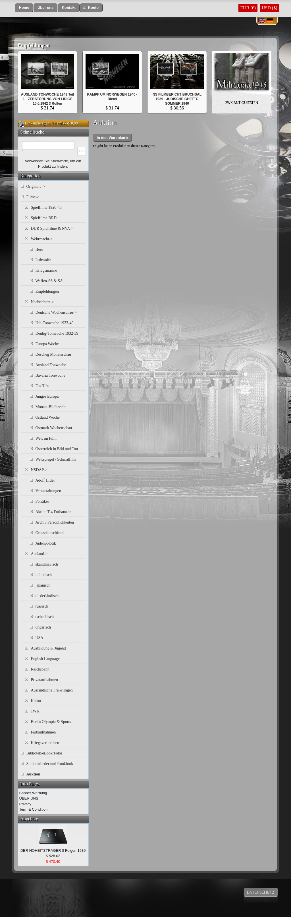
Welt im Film (46, 438)
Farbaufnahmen (43, 732)
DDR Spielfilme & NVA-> (52, 228)
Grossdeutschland (50, 533)
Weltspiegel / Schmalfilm (56, 459)
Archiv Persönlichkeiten (55, 522)
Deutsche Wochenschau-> (56, 312)
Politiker (42, 501)
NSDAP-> (39, 470)
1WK (35, 711)
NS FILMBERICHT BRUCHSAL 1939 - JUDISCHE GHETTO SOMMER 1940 (177, 99)
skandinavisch (47, 564)
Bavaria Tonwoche (50, 375)
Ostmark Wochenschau (54, 428)
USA (39, 638)
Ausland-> (39, 554)
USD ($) (269, 7)
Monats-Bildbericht (51, 407)
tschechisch (45, 617)
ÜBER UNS (28, 798)
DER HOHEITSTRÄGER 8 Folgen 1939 (53, 850)
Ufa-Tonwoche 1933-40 (55, 323)
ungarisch (43, 627)
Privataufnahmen (44, 680)
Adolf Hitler (45, 480)
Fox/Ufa (42, 386)
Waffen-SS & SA (49, 281)
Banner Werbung (33, 793)
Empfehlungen (34, 45)
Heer (39, 249)
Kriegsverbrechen (45, 743)
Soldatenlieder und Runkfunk (49, 764)
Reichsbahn (40, 669)
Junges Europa (47, 396)
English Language (45, 659)
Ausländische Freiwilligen (52, 690)
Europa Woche (47, 344)
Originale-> (35, 186)
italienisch (44, 575)
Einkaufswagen (37, 123)
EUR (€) (248, 7)
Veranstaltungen (48, 491)
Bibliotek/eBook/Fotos (44, 753)
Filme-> (32, 197)
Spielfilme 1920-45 (46, 207)
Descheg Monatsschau (53, 354)
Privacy (25, 804)
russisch (42, 606)
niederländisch (47, 596)
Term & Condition (33, 809)
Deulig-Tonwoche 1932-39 (57, 333)
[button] (24, 7)
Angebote (29, 818)
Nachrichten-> (42, 302)
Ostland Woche (48, 417)
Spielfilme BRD (44, 218)
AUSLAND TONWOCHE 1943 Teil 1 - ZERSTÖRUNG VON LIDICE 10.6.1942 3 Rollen (47, 99)
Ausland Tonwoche (51, 365)
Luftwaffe (43, 260)
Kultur (36, 701)
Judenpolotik (46, 543)
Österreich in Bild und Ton (57, 449)
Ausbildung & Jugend (48, 648)
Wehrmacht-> (42, 239)
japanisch (43, 585)
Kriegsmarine (46, 270)
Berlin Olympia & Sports (51, 722)
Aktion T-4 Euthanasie (53, 512)
